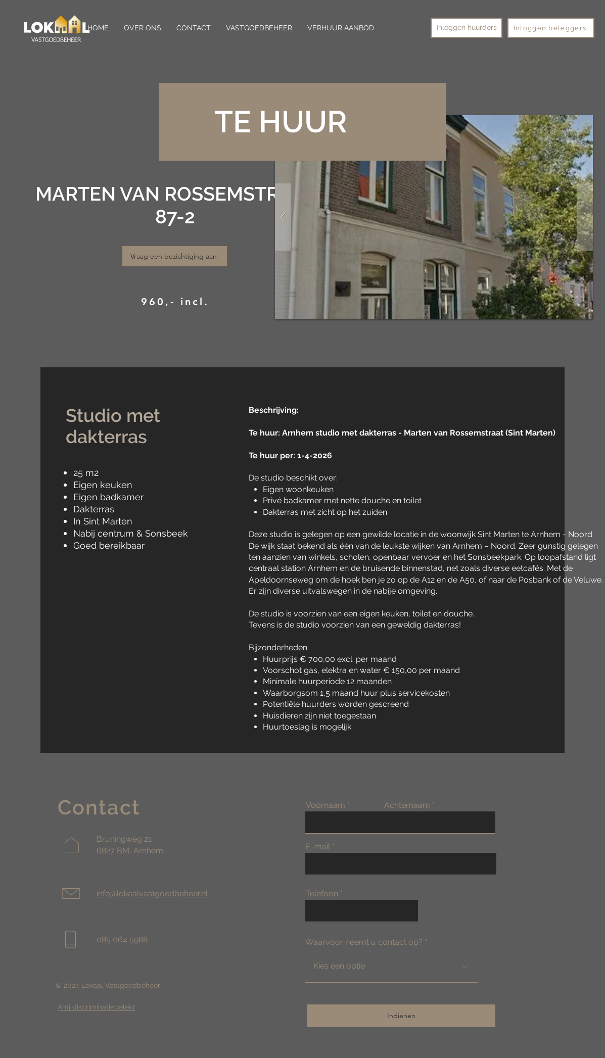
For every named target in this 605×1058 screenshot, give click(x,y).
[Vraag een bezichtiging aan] (174, 256)
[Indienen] (401, 1015)
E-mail (318, 847)
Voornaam (325, 805)
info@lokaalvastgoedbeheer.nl (152, 893)
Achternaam (407, 805)
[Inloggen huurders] (466, 28)
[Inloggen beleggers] (550, 28)
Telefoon (322, 894)
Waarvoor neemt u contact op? (364, 942)
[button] (434, 217)
